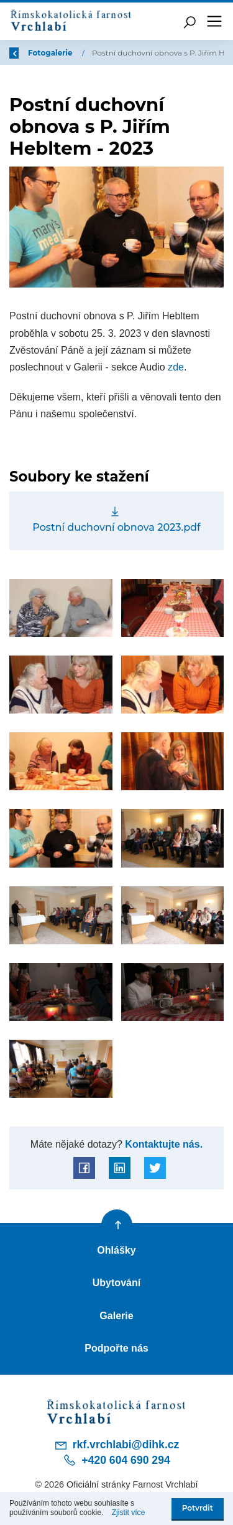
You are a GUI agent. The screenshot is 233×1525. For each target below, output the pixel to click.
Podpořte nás (116, 1347)
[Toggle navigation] (214, 21)
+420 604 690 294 (116, 1460)
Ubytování (117, 1282)
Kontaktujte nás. (162, 1144)
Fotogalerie (52, 52)
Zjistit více (128, 1512)
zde (176, 366)
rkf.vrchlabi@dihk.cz (117, 1445)
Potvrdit (197, 1508)
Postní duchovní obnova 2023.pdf (116, 527)
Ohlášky (116, 1250)
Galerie (116, 1315)
